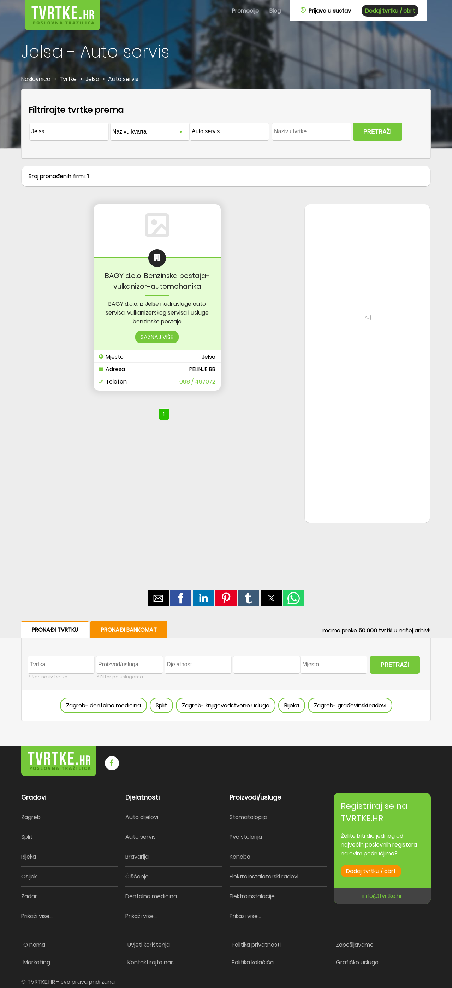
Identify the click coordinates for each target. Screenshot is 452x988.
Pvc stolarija (246, 837)
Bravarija (137, 857)
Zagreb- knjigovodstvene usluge (225, 705)
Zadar (29, 896)
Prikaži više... (37, 916)
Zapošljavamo (355, 945)
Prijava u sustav (324, 11)
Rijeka (291, 705)
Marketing (36, 962)
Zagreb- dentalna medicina (103, 705)
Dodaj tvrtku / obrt (390, 11)
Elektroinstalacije (252, 896)
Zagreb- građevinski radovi (350, 705)
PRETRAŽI (377, 132)
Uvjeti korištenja (148, 945)
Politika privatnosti (256, 945)
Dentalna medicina (151, 896)
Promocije (245, 11)
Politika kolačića (253, 962)
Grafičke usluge (357, 962)
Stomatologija (248, 817)
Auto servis (140, 837)
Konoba (240, 857)
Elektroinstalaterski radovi (264, 876)
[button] (158, 598)
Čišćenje (137, 876)
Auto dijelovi (141, 817)
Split (161, 705)
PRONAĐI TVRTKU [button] (55, 630)
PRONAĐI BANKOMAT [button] (129, 630)
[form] (226, 124)
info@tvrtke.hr (382, 896)
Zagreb (31, 817)
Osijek (29, 876)
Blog (275, 11)
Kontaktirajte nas (150, 962)
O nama (34, 945)
